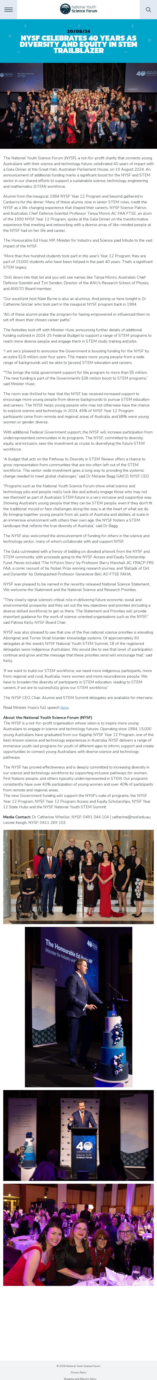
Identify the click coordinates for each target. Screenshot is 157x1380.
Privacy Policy (78, 1372)
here (65, 707)
